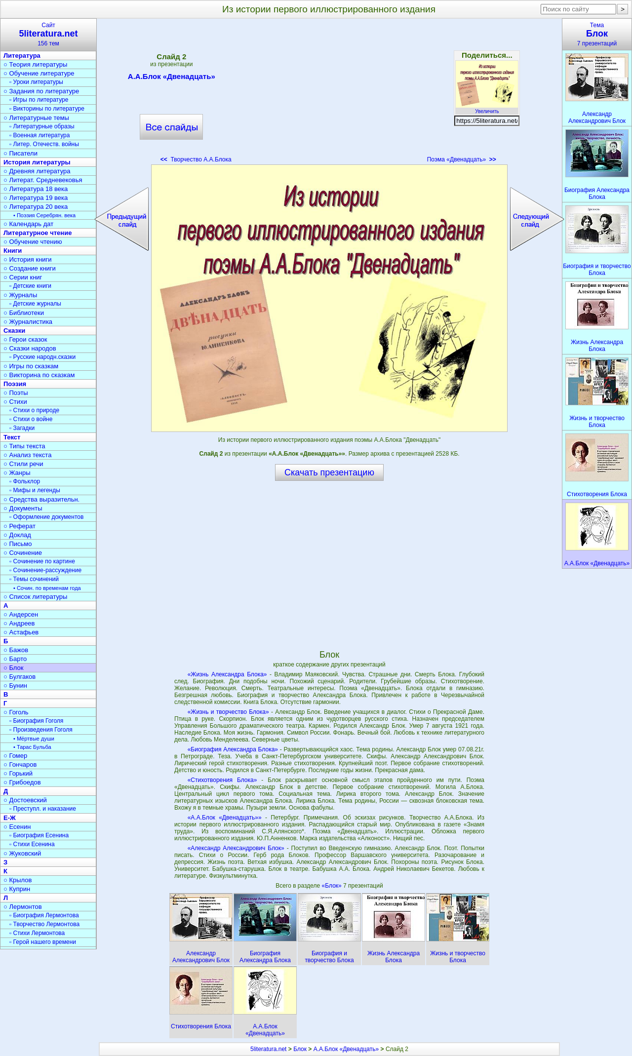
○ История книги (27, 259)
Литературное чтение (37, 232)
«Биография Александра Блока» (233, 749)
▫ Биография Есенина (39, 835)
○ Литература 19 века (35, 197)
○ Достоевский (25, 800)
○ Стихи (15, 401)
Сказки (14, 330)
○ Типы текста (24, 446)
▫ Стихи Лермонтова (37, 933)
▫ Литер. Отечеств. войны (44, 144)
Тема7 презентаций (597, 34)
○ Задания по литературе (41, 91)
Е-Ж (9, 817)
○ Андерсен (20, 614)
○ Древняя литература (36, 171)
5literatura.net (268, 1049)
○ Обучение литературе (39, 73)
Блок (300, 1049)
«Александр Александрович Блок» (236, 848)
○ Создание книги (29, 268)
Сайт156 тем (48, 34)
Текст (11, 437)
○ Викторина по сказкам (39, 375)
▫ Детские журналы (35, 303)
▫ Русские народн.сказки (42, 356)
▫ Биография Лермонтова (44, 915)
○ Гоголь (16, 712)
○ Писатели (20, 153)
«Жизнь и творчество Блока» (228, 711)
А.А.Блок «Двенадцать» (171, 78)
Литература (21, 55)
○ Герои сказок (25, 339)
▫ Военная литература (39, 135)
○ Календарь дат (28, 224)
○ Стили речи (23, 464)
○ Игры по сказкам (30, 366)
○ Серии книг (22, 277)
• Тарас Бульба (32, 747)
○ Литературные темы (36, 117)
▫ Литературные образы (42, 126)
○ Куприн (16, 889)
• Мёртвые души (33, 739)
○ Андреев (19, 623)
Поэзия (14, 384)
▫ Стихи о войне (30, 419)
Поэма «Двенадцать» (461, 159)
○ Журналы (20, 295)
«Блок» (332, 885)
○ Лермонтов (22, 906)
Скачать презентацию (329, 472)
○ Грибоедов (22, 782)
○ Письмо (17, 544)
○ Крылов (17, 880)
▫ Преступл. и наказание (42, 808)
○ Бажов (15, 650)
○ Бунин (15, 685)
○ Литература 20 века (35, 206)
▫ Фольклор (24, 481)
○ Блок (13, 667)
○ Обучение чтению (32, 241)
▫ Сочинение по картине (42, 561)
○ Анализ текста (27, 455)
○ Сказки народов (29, 348)
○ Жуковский (22, 853)
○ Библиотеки (23, 312)
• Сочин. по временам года (47, 588)
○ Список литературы (35, 596)
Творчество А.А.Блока (196, 159)
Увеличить (487, 108)
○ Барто (15, 659)
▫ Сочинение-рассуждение (45, 570)
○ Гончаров (20, 764)
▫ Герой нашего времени (42, 942)
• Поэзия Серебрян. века (44, 215)
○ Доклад (17, 535)
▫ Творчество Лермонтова (44, 924)
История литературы (37, 162)
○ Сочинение (22, 552)
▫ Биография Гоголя (36, 720)
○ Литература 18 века (35, 189)
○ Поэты (15, 392)
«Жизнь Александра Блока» (227, 674)
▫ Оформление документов (46, 516)
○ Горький (18, 773)
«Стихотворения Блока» (222, 780)
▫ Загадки (22, 428)
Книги (12, 250)
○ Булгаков (19, 676)
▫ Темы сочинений (34, 579)
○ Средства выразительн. (41, 499)
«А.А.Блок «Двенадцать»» (225, 817)
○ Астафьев (21, 632)
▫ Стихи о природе (34, 410)
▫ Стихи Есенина (32, 844)
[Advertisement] (329, 94)
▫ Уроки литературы (36, 81)
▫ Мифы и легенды (34, 490)
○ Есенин (17, 826)
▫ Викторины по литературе (46, 108)
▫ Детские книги (30, 285)
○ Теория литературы (35, 64)
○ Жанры (17, 472)
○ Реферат (19, 526)
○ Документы (22, 508)
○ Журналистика (27, 321)
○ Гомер (15, 755)
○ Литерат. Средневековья (42, 180)
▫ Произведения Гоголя (41, 729)
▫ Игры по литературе (38, 99)
